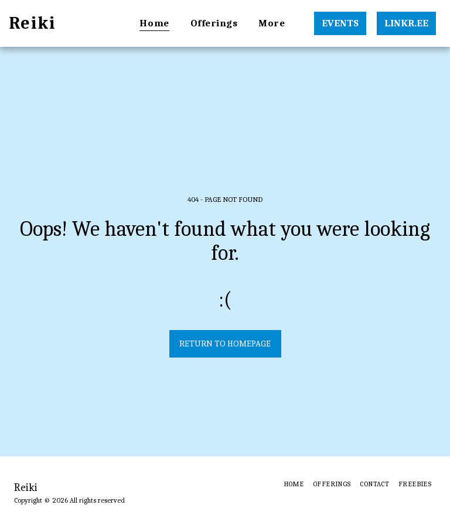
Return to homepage (225, 343)
